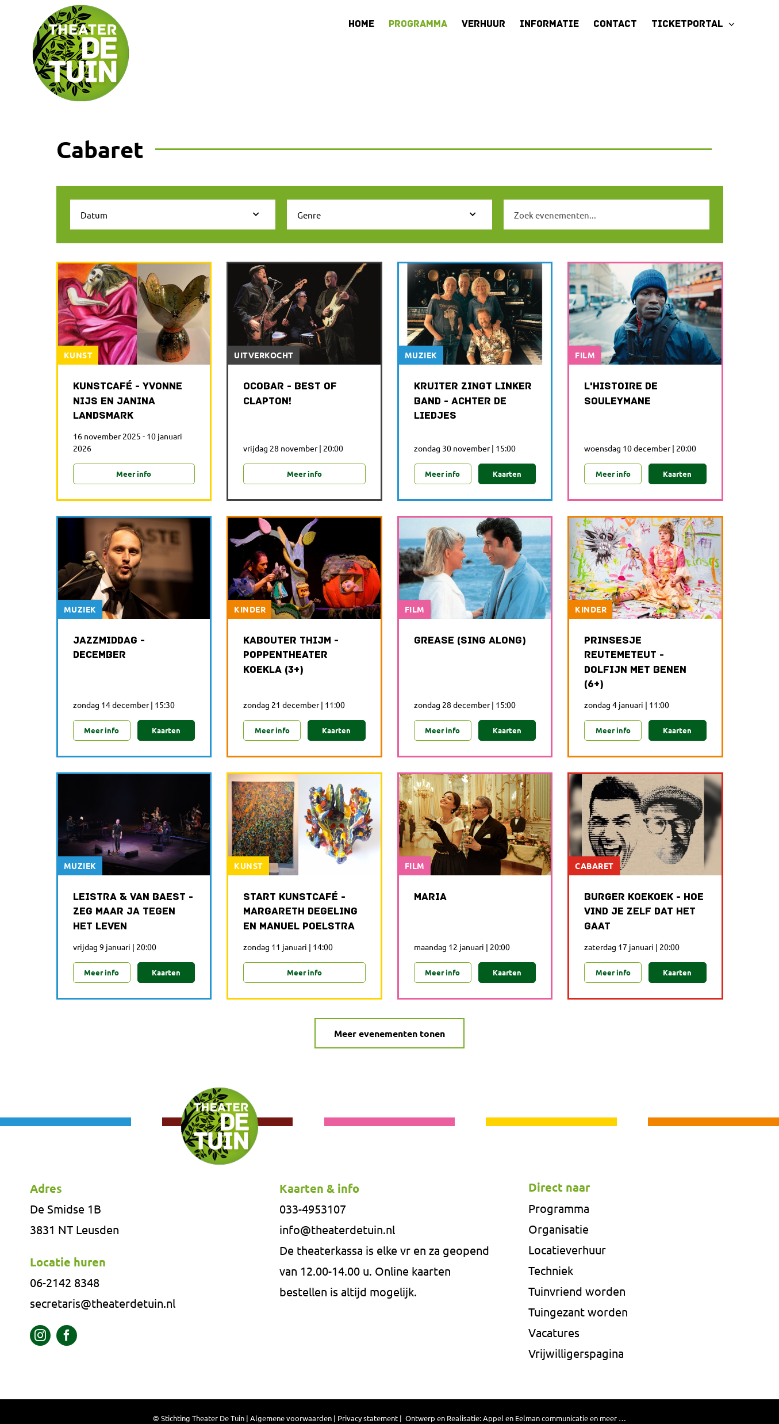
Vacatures (554, 1334)
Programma (558, 1210)
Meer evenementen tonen (389, 1035)
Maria (430, 898)
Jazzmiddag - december (109, 648)
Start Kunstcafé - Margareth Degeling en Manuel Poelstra (300, 913)
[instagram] (40, 1337)
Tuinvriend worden (576, 1292)
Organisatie (558, 1230)
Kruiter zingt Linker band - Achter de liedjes (473, 401)
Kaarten (507, 474)
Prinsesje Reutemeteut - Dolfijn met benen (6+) (635, 663)
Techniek (550, 1272)
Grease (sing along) (470, 641)
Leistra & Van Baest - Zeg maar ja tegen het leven (133, 913)
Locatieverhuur (567, 1251)
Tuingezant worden (578, 1313)
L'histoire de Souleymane (621, 394)
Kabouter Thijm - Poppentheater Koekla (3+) (291, 656)
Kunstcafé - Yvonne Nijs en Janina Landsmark (127, 401)
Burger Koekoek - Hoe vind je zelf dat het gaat (644, 913)
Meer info (133, 474)
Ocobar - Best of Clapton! (290, 394)
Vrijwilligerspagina (576, 1355)
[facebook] (66, 1337)
